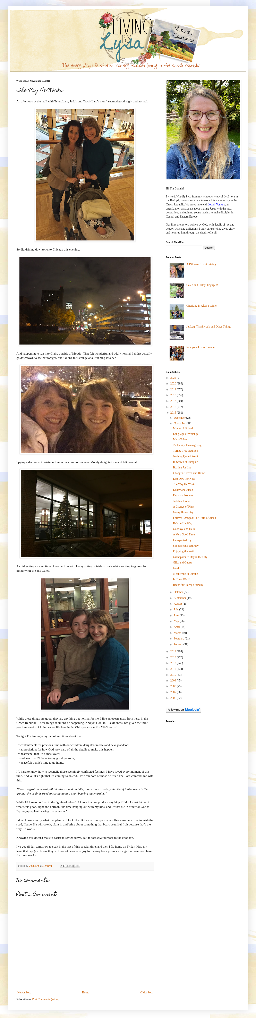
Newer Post (24, 992)
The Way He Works (184, 484)
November (180, 423)
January (178, 644)
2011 (173, 668)
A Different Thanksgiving (201, 264)
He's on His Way (182, 523)
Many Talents (181, 439)
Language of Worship (185, 433)
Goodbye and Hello (184, 529)
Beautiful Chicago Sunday (188, 584)
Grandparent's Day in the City (190, 557)
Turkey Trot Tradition (185, 450)
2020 (173, 383)
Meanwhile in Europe (185, 573)
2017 (173, 400)
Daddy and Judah (183, 489)
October (179, 592)
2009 (173, 680)
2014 (173, 651)
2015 (173, 412)
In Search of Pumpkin (185, 462)
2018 (173, 395)
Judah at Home (181, 501)
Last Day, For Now (184, 478)
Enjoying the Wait (183, 551)
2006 (173, 697)
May (177, 621)
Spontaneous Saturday (186, 545)
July (176, 609)
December (180, 417)
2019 (173, 389)
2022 (173, 377)
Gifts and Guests (182, 562)
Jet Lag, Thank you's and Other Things (208, 326)
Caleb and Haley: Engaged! (202, 285)
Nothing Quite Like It (185, 456)
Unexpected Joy (182, 540)
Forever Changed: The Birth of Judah (194, 517)
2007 (173, 692)
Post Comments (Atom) (45, 999)
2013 (173, 657)
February (179, 638)
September (180, 598)
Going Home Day (183, 512)
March (178, 632)
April (177, 626)
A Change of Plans (184, 506)
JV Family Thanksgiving (187, 445)
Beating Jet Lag (182, 467)
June (177, 615)
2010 (173, 674)
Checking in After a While (201, 305)
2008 (173, 686)
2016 (173, 406)
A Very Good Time (184, 534)
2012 (173, 663)
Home (85, 992)
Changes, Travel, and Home (189, 473)
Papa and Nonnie (183, 495)
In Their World (181, 579)
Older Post (146, 992)
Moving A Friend (183, 428)
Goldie (177, 568)
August (178, 603)
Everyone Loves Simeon (200, 347)
